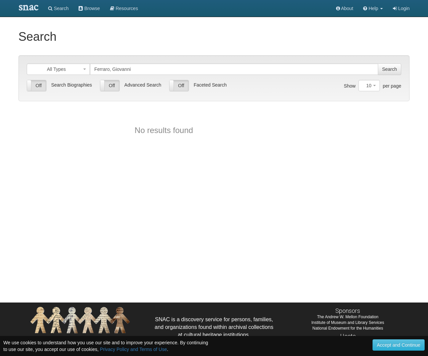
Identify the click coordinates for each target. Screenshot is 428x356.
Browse (89, 8)
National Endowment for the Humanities (347, 328)
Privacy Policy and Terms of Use (133, 349)
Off (38, 85)
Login (401, 8)
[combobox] (58, 69)
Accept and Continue (398, 345)
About (344, 8)
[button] (373, 8)
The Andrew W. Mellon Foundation (347, 317)
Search (58, 8)
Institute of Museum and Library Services (347, 322)
